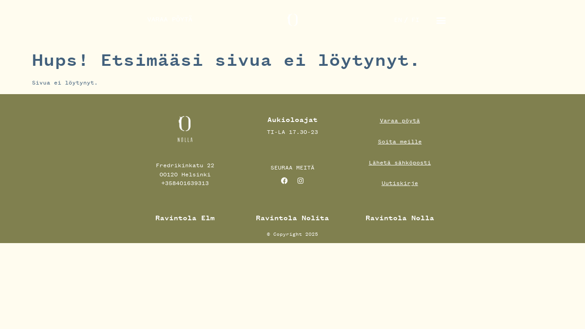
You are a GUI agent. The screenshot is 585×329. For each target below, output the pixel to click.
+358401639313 (185, 183)
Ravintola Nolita (292, 218)
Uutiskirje (400, 183)
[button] (441, 19)
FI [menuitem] (415, 20)
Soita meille (400, 141)
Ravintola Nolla (400, 218)
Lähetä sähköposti (400, 162)
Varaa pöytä (400, 120)
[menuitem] (398, 20)
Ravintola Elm (185, 218)
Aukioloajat (292, 120)
